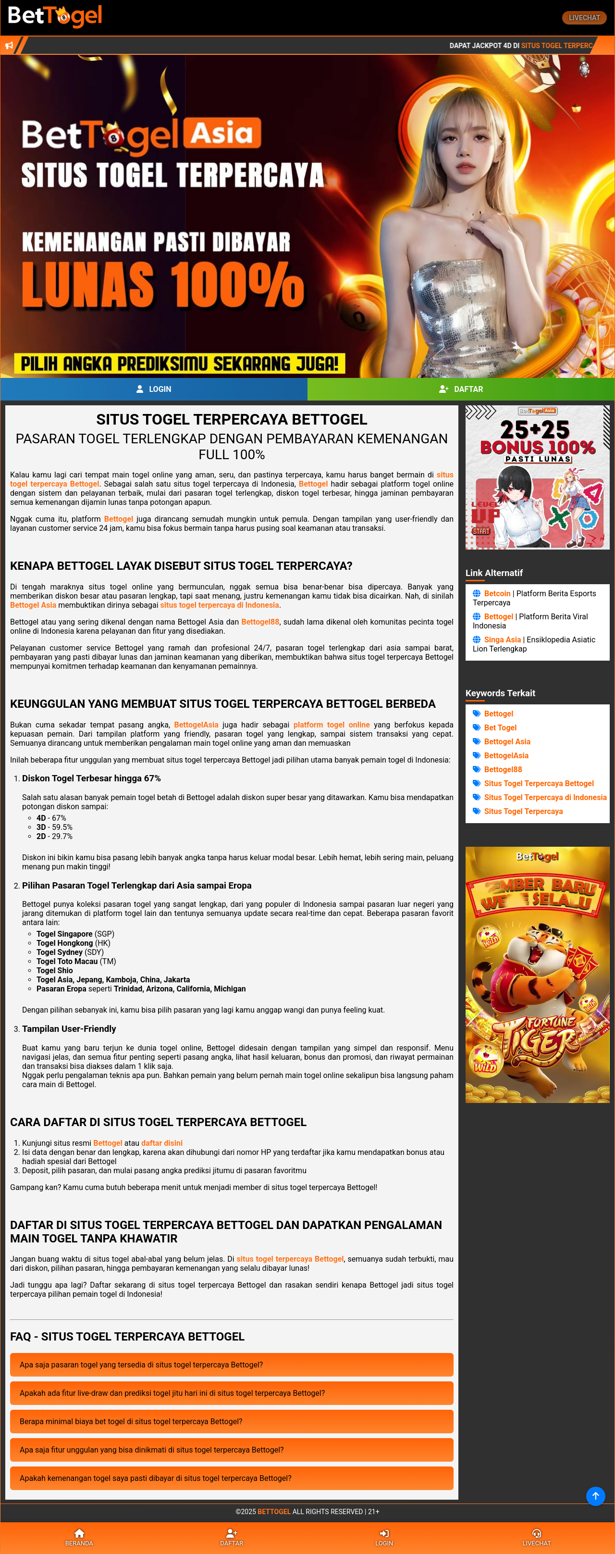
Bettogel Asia (33, 605)
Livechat (584, 18)
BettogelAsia (196, 724)
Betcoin (497, 593)
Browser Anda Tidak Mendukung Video (538, 975)
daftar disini (162, 1143)
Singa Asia (502, 639)
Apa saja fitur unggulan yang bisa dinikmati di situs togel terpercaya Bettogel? (152, 1449)
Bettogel (313, 484)
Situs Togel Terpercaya (523, 811)
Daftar (461, 389)
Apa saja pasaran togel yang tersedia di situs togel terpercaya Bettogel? (141, 1364)
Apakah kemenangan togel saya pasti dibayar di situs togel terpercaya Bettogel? (156, 1478)
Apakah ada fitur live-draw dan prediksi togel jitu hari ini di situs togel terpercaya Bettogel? (172, 1393)
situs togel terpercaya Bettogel (290, 1259)
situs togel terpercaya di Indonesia (219, 605)
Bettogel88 (261, 622)
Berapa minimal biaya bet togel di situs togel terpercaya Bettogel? (131, 1421)
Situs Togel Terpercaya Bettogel (539, 783)
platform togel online (332, 724)
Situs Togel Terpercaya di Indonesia (545, 797)
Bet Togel (500, 727)
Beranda (79, 1538)
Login (153, 389)
